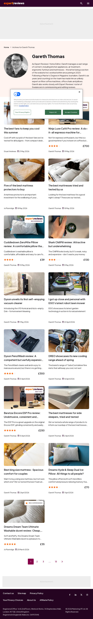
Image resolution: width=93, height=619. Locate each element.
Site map (22, 593)
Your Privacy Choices (13, 600)
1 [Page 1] (30, 561)
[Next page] (62, 561)
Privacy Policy (36, 593)
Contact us (8, 593)
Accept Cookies (71, 112)
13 (56, 561)
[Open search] (81, 3)
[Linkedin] (75, 595)
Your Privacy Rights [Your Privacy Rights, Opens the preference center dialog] (22, 112)
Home (6, 47)
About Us (31, 600)
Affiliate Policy (47, 600)
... (50, 561)
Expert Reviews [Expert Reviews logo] (12, 3)
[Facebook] (70, 595)
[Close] (79, 91)
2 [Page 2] (37, 561)
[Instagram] (87, 595)
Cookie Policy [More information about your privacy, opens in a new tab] (24, 106)
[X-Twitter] (81, 595)
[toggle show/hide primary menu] (88, 3)
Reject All (53, 112)
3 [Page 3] (43, 561)
